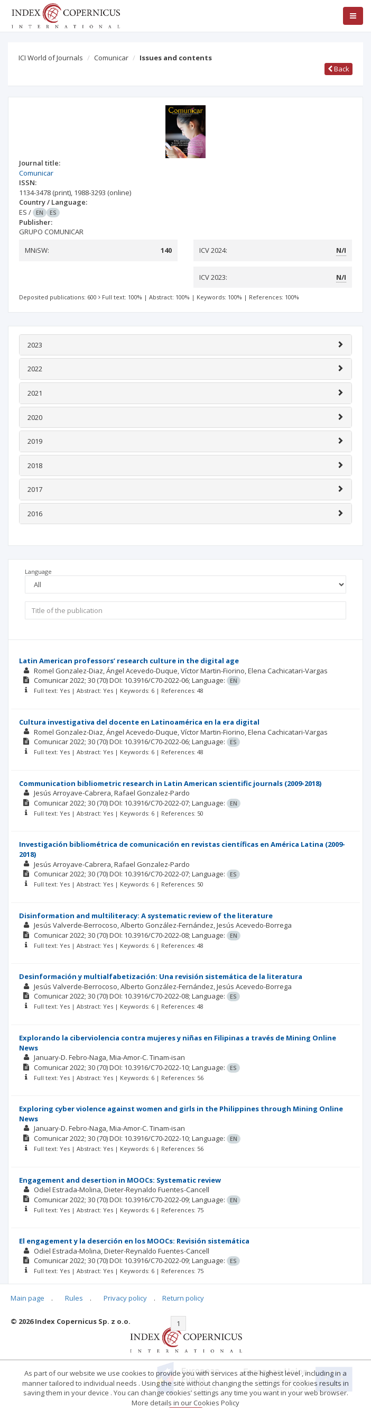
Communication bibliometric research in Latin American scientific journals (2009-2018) (170, 783)
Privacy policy (125, 1298)
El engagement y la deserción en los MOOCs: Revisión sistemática (134, 1241)
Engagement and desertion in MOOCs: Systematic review (120, 1180)
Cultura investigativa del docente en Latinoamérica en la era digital (139, 722)
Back (338, 69)
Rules (74, 1298)
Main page (27, 1298)
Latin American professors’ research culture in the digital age (129, 660)
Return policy (183, 1298)
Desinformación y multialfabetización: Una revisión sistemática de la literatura (160, 976)
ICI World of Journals (50, 57)
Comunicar (111, 57)
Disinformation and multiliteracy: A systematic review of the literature (146, 915)
